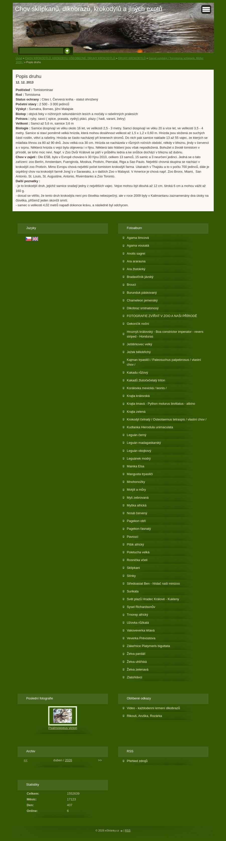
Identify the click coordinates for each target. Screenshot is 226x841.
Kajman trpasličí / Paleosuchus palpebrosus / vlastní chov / (164, 362)
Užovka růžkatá (138, 622)
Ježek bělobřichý (139, 352)
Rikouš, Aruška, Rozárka (144, 716)
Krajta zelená (136, 411)
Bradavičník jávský (140, 277)
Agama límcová (138, 238)
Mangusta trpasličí (140, 474)
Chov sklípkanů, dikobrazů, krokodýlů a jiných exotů (89, 8)
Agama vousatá (138, 245)
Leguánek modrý (139, 458)
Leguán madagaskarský (144, 443)
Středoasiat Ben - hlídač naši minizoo (153, 583)
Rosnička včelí (137, 560)
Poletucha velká (138, 552)
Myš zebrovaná (138, 497)
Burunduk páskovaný (142, 292)
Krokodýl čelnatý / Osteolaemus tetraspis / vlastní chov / (166, 419)
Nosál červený (137, 513)
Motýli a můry (136, 489)
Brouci (131, 284)
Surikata (133, 591)
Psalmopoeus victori (62, 728)
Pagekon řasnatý (139, 529)
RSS (127, 830)
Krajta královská (138, 396)
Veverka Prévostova (141, 638)
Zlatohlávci (134, 677)
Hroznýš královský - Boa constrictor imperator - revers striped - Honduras (165, 334)
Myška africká (136, 505)
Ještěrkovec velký (139, 344)
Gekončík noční (138, 324)
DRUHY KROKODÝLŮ (132, 58)
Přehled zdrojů (137, 761)
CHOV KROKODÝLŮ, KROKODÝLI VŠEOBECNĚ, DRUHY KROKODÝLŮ (70, 58)
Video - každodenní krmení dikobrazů (153, 708)
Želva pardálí (136, 654)
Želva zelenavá (137, 669)
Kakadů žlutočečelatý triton (146, 380)
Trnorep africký (137, 614)
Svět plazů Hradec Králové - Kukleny (153, 599)
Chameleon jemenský (142, 300)
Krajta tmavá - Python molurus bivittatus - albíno (161, 403)
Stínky (131, 576)
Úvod (19, 58)
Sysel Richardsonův (141, 607)
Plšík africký (135, 544)
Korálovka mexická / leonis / (147, 388)
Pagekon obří (136, 521)
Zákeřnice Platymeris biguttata (148, 646)
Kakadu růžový (137, 372)
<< (25, 760)
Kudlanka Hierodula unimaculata (150, 427)
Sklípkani (133, 568)
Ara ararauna (136, 261)
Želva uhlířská (137, 662)
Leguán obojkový (139, 451)
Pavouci (132, 537)
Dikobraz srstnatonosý (143, 308)
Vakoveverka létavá (141, 630)
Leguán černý (136, 435)
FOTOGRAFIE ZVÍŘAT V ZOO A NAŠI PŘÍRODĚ (162, 316)
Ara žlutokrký (136, 269)
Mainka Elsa (135, 466)
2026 (68, 760)
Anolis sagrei (136, 253)
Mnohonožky (136, 482)
